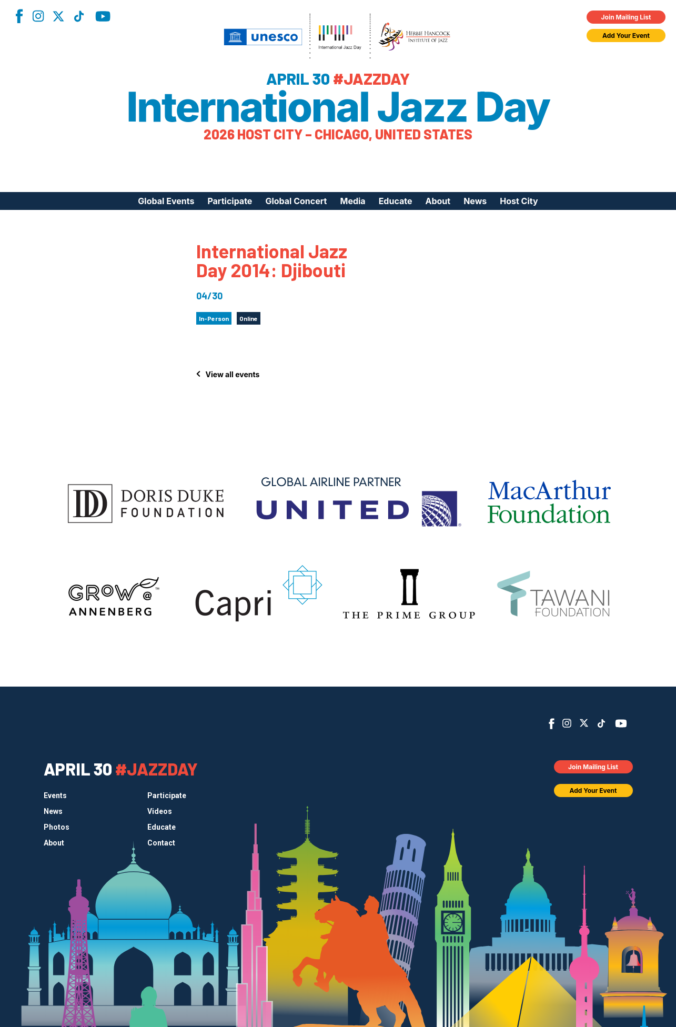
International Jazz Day (338, 106)
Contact (161, 843)
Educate (395, 201)
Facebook (19, 16)
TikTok (79, 16)
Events (55, 795)
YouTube (103, 16)
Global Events (166, 201)
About (437, 201)
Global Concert (296, 201)
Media (352, 201)
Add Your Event (626, 35)
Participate (229, 201)
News (475, 201)
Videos (159, 811)
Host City (519, 201)
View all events (233, 374)
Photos (56, 827)
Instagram (38, 16)
